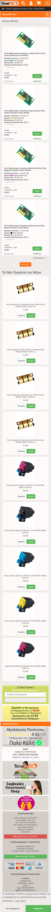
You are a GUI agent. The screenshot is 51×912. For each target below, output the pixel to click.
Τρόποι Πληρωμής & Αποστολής (25, 818)
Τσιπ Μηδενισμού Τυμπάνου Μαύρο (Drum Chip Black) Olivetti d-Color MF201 (24, 227)
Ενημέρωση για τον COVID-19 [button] (25, 836)
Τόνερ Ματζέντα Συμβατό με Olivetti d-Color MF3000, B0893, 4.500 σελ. (25, 486)
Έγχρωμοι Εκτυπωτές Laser (22, 9)
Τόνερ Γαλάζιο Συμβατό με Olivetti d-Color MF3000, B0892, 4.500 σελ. (25, 577)
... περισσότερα (9, 67)
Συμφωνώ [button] (38, 908)
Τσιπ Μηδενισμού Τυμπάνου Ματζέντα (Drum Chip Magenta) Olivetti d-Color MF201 (25, 169)
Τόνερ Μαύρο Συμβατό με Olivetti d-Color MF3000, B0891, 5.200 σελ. (25, 532)
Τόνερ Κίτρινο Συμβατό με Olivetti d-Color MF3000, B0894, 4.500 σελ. (25, 622)
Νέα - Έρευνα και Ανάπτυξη (25, 822)
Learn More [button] (20, 901)
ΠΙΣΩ (25, 264)
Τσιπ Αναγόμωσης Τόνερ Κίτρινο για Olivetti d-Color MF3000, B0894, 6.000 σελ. (25, 441)
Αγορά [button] (31, 315)
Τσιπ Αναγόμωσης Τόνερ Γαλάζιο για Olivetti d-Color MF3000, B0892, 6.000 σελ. (25, 351)
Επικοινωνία (25, 832)
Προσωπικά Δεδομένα (25, 827)
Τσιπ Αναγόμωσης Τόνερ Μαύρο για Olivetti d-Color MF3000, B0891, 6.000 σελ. (25, 396)
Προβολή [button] (21, 315)
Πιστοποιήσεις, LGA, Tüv (25, 820)
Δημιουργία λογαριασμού (25, 846)
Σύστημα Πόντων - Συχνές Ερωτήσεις (25, 851)
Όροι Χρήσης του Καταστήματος (25, 825)
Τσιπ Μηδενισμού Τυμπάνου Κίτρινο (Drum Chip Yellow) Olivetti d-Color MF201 (24, 112)
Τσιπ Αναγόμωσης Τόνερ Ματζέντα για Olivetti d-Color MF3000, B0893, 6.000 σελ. (25, 306)
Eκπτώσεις (10, 81)
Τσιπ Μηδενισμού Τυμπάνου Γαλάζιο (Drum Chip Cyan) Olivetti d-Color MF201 (24, 54)
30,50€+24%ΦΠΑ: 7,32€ (10, 75)
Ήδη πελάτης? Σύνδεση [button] (25, 857)
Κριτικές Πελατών (10, 724)
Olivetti (8, 9)
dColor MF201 (39, 9)
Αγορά (37, 76)
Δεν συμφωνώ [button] (12, 908)
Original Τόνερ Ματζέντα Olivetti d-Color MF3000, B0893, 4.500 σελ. (25, 667)
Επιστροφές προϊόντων (25, 849)
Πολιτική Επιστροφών (25, 830)
